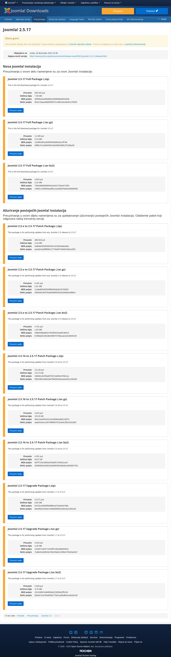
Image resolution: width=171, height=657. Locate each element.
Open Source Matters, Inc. (82, 646)
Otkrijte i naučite (68, 3)
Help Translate (110, 642)
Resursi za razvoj (112, 3)
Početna (8, 19)
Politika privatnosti (56, 642)
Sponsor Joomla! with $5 (91, 642)
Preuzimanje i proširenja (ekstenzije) (39, 3)
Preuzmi (117, 11)
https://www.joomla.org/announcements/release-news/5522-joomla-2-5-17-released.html (68, 56)
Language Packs (76, 19)
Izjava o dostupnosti (37, 642)
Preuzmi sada (16, 110)
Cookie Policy (72, 642)
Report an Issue (125, 642)
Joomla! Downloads (26, 11)
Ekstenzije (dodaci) (57, 19)
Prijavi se (138, 642)
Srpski (162, 19)
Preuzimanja (39, 19)
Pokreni (151, 11)
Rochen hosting (85, 655)
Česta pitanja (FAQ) (114, 19)
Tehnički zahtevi (95, 19)
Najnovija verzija (23, 19)
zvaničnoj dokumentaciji (135, 44)
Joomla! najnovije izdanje (80, 44)
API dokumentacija (135, 19)
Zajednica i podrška (90, 3)
